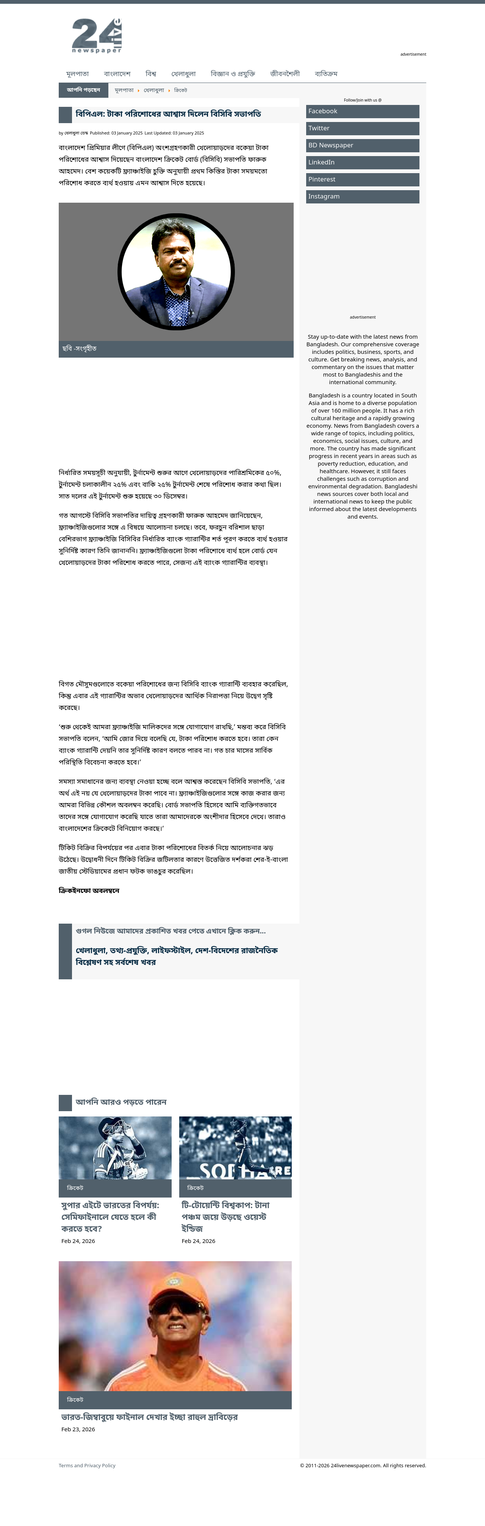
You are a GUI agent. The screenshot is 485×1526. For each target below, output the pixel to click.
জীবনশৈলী (285, 74)
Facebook (322, 111)
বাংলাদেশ (117, 74)
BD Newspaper (331, 145)
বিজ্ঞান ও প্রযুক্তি (233, 74)
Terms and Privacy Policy (87, 1466)
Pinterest (321, 179)
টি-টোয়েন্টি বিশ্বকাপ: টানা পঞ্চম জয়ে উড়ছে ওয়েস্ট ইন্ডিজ (226, 1218)
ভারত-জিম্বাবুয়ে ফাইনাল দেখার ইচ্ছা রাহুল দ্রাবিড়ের (149, 1417)
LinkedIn (321, 162)
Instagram (324, 196)
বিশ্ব (151, 74)
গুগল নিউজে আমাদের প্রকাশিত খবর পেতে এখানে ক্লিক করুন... (171, 932)
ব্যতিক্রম (326, 74)
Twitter (319, 128)
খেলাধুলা (183, 74)
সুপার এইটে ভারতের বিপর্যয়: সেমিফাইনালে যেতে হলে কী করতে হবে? (110, 1218)
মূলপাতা (77, 74)
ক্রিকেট (75, 1188)
